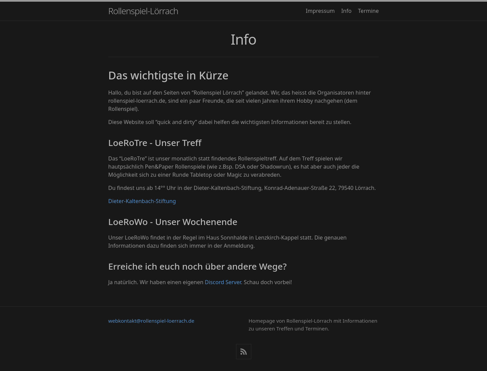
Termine (368, 11)
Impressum (320, 11)
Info (346, 11)
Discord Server (223, 282)
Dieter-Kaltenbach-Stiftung (142, 201)
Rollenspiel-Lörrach (143, 11)
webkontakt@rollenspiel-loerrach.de (151, 320)
